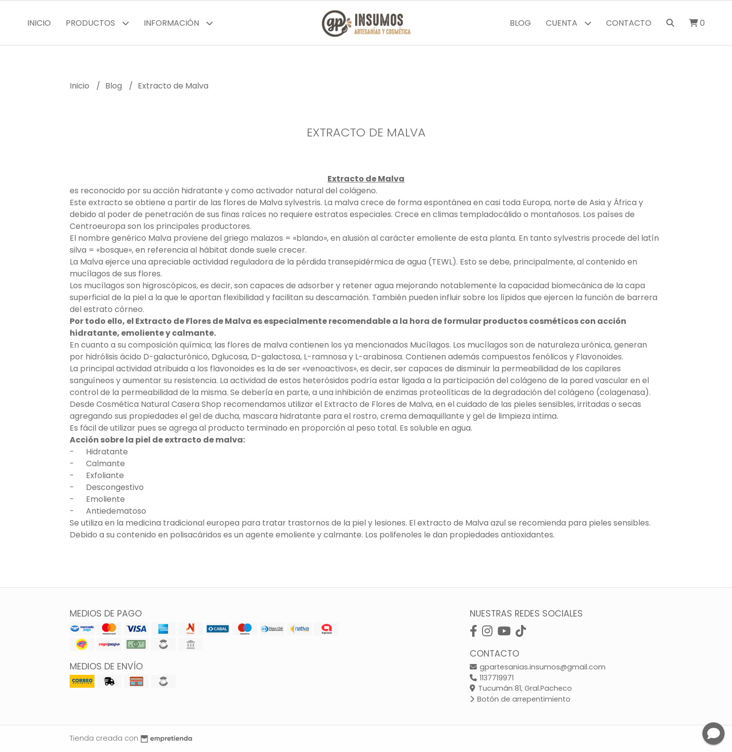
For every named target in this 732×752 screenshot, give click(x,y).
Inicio (39, 23)
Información (178, 22)
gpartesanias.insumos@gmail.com (538, 667)
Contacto (628, 23)
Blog (520, 23)
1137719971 (492, 678)
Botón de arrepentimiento (520, 699)
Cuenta (568, 22)
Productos (97, 22)
